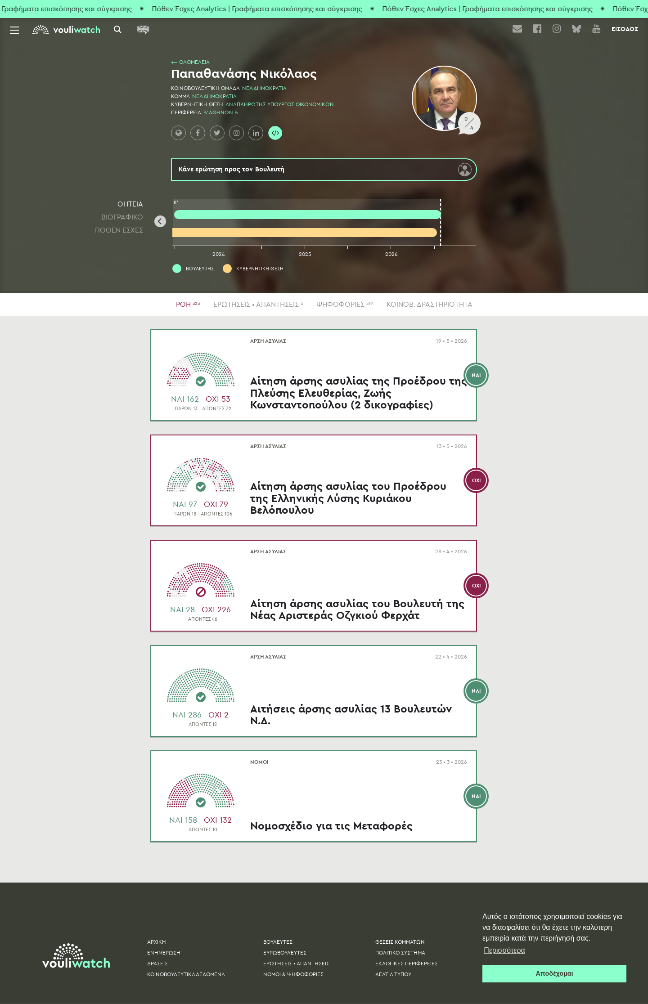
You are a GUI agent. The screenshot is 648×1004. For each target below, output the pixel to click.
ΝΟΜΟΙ (190, 762)
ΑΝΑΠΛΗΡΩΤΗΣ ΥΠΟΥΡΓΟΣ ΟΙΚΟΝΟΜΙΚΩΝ (279, 104)
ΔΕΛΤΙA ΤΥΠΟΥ (393, 974)
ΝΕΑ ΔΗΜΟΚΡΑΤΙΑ (264, 88)
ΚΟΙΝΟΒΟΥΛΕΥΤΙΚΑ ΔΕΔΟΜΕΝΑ (186, 974)
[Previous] (160, 221)
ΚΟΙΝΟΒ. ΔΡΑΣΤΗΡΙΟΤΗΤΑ (429, 304)
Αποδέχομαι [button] (554, 973)
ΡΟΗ (188, 304)
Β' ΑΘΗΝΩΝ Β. (221, 112)
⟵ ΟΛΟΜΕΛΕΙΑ (190, 62)
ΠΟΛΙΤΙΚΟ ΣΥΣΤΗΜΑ (400, 952)
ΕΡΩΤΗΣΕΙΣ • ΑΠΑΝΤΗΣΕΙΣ (258, 304)
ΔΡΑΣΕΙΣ (157, 963)
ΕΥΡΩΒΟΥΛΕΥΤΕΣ (284, 952)
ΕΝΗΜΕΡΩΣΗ (163, 952)
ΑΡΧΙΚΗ (156, 942)
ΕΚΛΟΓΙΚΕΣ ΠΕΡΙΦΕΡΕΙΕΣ (406, 963)
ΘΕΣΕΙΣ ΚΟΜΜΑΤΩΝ (400, 942)
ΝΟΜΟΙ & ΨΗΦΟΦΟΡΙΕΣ (293, 974)
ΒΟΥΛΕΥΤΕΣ (277, 942)
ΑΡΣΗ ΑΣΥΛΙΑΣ (199, 341)
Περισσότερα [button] (504, 950)
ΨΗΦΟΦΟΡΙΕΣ (344, 304)
